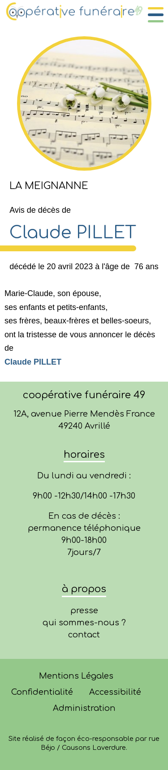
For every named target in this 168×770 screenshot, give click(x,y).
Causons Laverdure (94, 747)
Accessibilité (115, 692)
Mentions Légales (76, 675)
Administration (84, 708)
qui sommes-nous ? (84, 622)
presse (84, 610)
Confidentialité (42, 692)
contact (84, 634)
